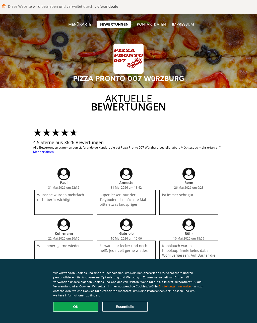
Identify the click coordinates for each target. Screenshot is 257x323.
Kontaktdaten (151, 24)
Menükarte (79, 24)
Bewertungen (113, 24)
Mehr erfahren (43, 152)
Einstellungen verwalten (175, 286)
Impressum (183, 24)
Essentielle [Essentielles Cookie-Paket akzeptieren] (125, 307)
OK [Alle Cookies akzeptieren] (76, 307)
